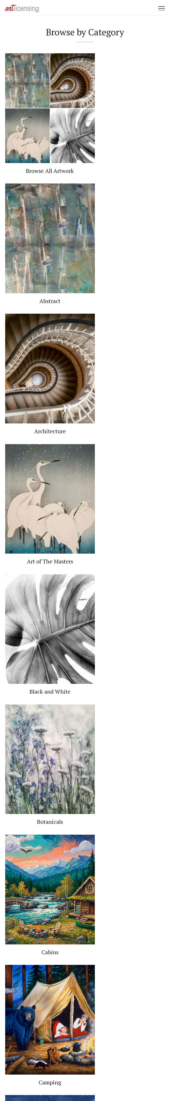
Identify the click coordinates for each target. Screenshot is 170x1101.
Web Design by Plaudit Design (111, 1082)
